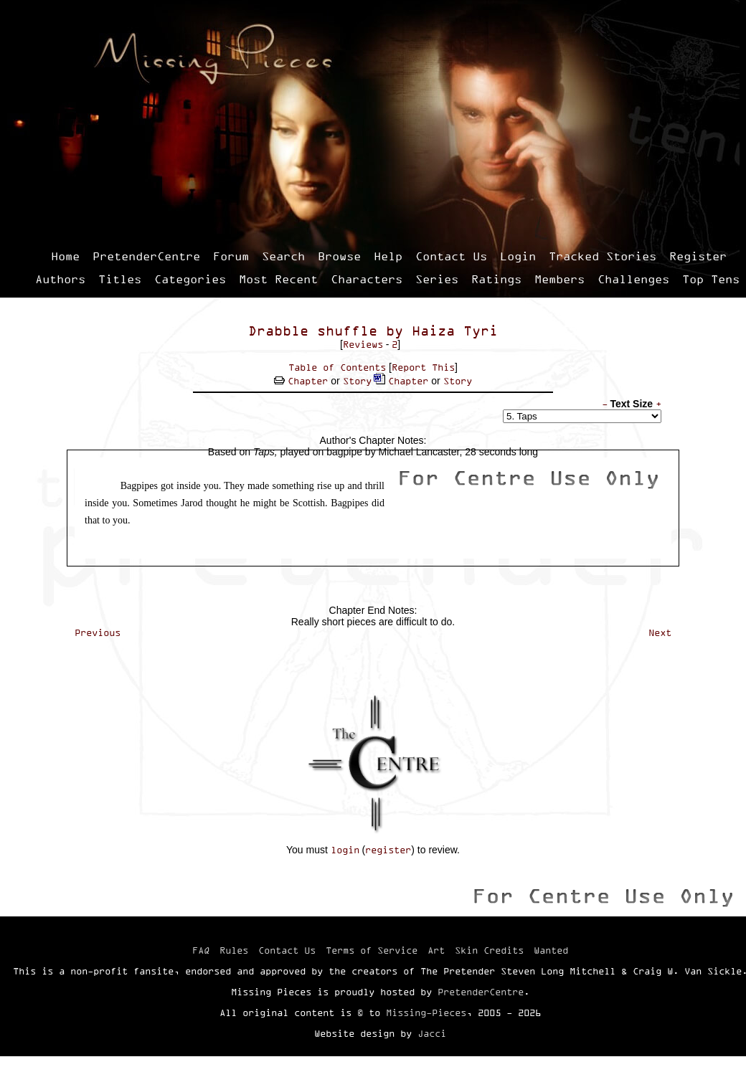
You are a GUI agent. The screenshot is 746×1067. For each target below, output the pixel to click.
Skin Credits (489, 950)
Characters (366, 278)
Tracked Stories (602, 256)
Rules (233, 950)
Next (659, 632)
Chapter (308, 381)
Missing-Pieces (426, 1012)
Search (283, 256)
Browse (339, 256)
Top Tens (711, 278)
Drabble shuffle (312, 330)
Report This (423, 367)
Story (357, 381)
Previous (98, 632)
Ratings (496, 278)
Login (518, 256)
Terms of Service (371, 950)
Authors (60, 278)
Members (559, 278)
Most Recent (278, 278)
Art (436, 950)
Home (65, 256)
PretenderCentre (146, 256)
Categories (190, 278)
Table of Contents (337, 367)
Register (698, 256)
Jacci (431, 1033)
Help (388, 256)
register (388, 850)
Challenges (633, 278)
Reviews (363, 344)
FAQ (200, 950)
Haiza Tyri (455, 330)
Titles (119, 278)
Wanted (551, 950)
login (345, 850)
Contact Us (451, 256)
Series (436, 278)
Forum (231, 256)
